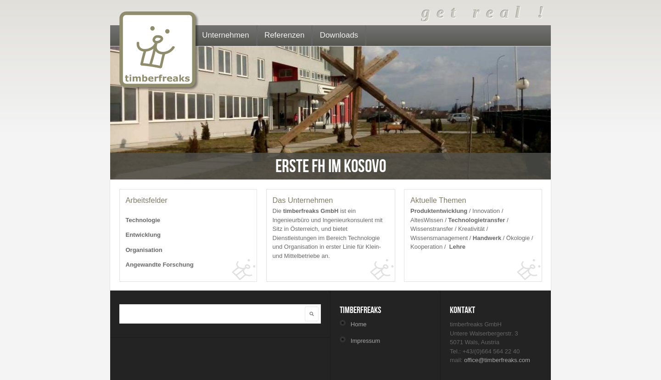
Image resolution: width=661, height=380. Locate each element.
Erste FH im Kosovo (330, 166)
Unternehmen (225, 35)
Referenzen (284, 35)
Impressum (365, 340)
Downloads (339, 35)
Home (359, 324)
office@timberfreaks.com (497, 360)
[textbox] (205, 313)
